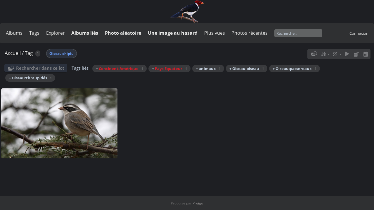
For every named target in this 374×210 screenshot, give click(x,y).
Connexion (358, 33)
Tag (29, 53)
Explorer (55, 33)
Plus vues (214, 33)
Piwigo (198, 203)
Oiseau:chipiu (61, 53)
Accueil (13, 53)
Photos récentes (249, 33)
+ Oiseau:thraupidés (30, 77)
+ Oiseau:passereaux (294, 68)
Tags (34, 33)
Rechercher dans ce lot (40, 68)
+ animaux (208, 68)
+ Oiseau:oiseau (246, 68)
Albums (14, 33)
